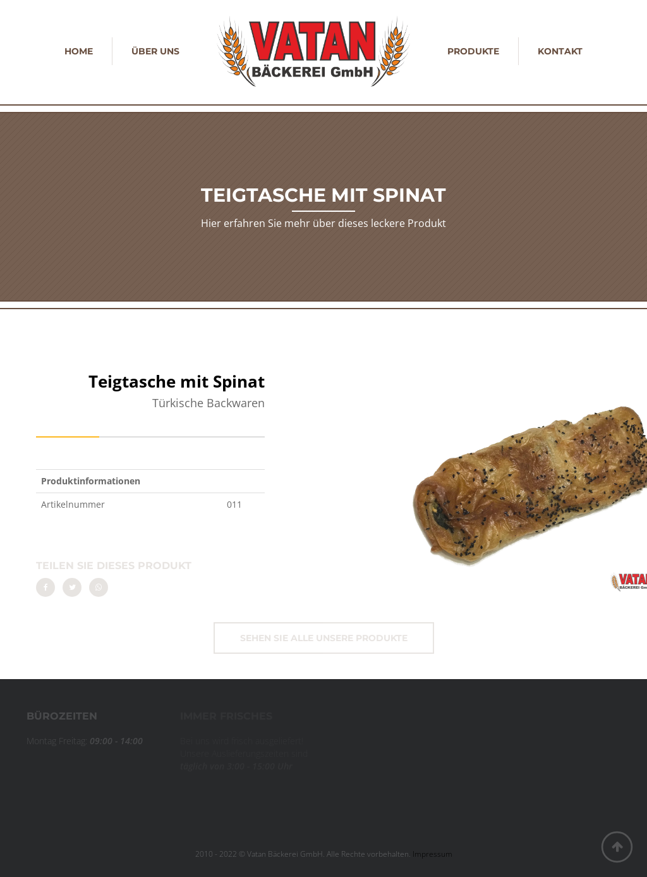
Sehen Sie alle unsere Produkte (324, 638)
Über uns (155, 51)
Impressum (432, 854)
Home (78, 51)
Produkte (473, 51)
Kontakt (560, 51)
